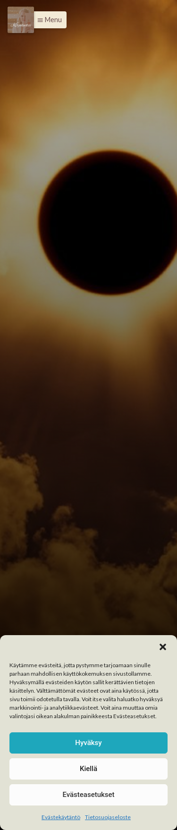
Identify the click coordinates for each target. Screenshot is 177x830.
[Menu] (21, 20)
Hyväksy (88, 742)
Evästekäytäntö (61, 817)
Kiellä (88, 768)
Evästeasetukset (88, 794)
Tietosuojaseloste (108, 817)
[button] (163, 647)
